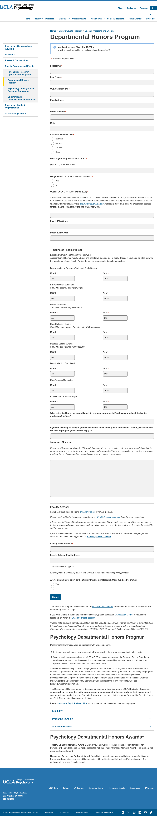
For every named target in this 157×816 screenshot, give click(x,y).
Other (58, 152)
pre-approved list (87, 512)
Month (53, 273)
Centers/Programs (115, 19)
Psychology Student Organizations (15, 106)
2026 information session (83, 618)
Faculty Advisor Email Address (65, 555)
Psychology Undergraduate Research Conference (21, 89)
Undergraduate (79, 19)
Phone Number (58, 111)
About (120, 8)
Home (27, 19)
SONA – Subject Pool (15, 113)
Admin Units (96, 19)
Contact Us (131, 8)
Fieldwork (10, 55)
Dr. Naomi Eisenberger (102, 606)
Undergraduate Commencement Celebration (22, 98)
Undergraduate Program (70, 31)
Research (144, 8)
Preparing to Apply (102, 718)
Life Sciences (79, 788)
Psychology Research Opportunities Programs (19, 73)
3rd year (59, 143)
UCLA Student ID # (60, 89)
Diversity (150, 19)
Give (153, 8)
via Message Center (124, 615)
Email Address (58, 100)
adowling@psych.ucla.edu (92, 204)
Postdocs (49, 19)
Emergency (49, 812)
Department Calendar (117, 788)
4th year (59, 148)
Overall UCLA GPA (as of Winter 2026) (69, 191)
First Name (56, 66)
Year (106, 273)
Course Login (135, 788)
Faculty (37, 19)
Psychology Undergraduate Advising (18, 47)
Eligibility (102, 711)
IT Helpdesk (149, 788)
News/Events (135, 19)
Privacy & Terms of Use (104, 812)
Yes (57, 181)
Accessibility (64, 812)
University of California (29, 812)
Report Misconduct (82, 812)
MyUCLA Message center (108, 517)
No (57, 185)
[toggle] (42, 18)
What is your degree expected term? (68, 158)
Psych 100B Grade (59, 232)
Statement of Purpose (61, 442)
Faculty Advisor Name (61, 543)
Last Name (56, 77)
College (65, 788)
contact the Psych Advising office (72, 703)
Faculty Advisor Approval (63, 566)
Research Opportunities (16, 60)
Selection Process (102, 726)
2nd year (59, 139)
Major (53, 123)
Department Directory (96, 788)
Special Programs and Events (19, 66)
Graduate (63, 19)
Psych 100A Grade (59, 221)
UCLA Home (53, 788)
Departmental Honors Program (18, 81)
